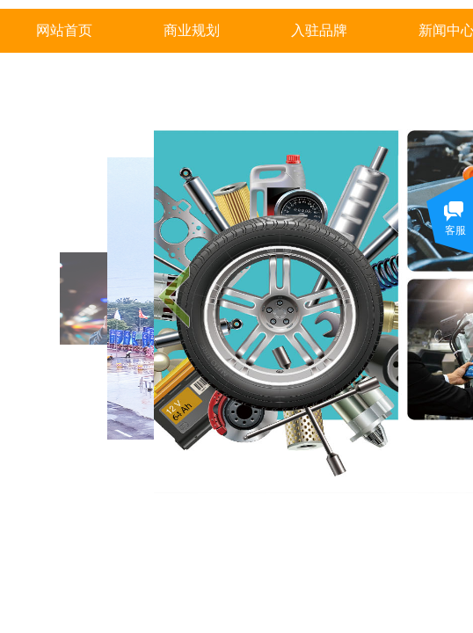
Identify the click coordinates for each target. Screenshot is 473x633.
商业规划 (192, 30)
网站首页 (64, 30)
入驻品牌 (319, 30)
